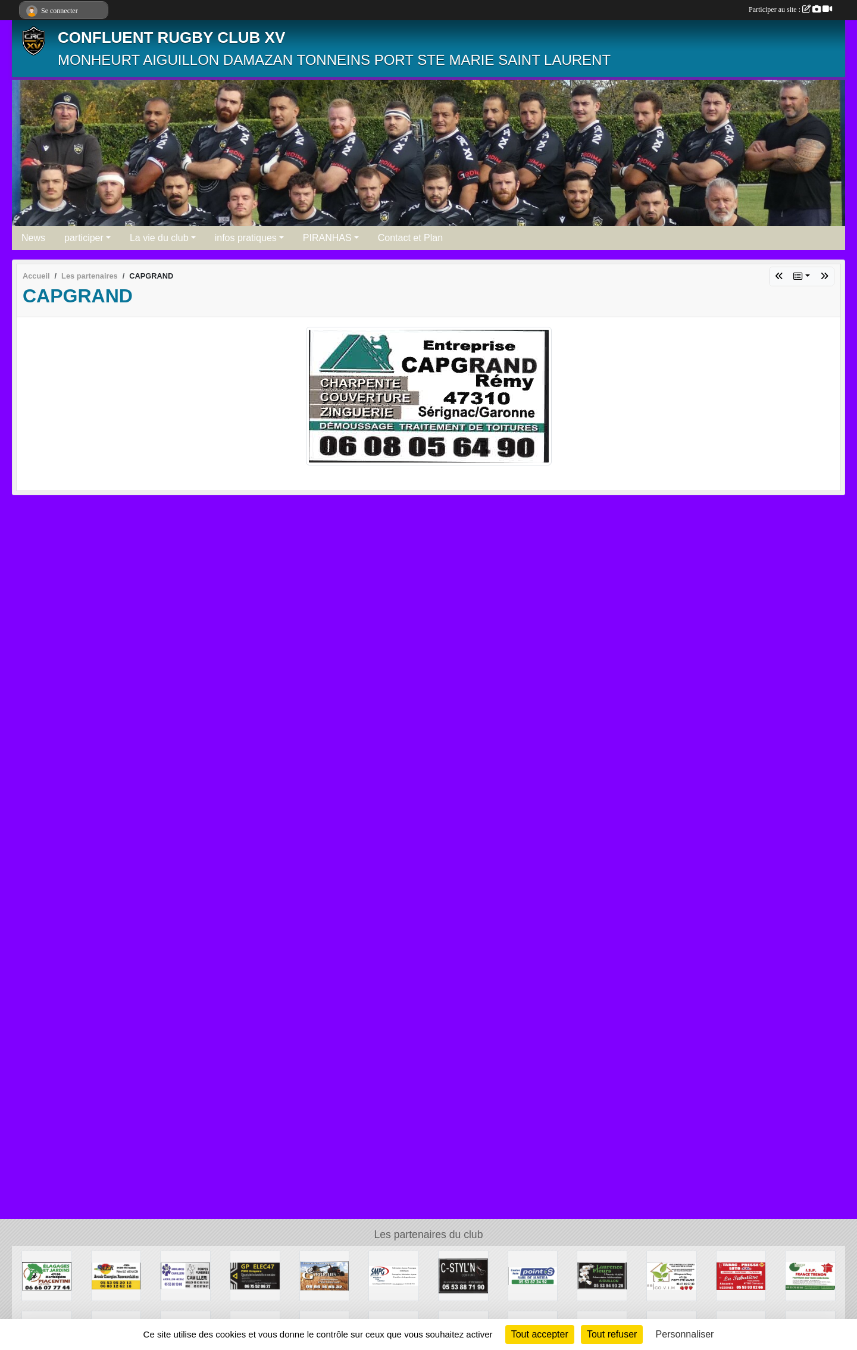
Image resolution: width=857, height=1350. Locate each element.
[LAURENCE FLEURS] (602, 1275)
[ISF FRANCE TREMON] (810, 1275)
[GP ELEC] (255, 1275)
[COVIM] (671, 1275)
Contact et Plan (410, 238)
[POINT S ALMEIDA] (533, 1275)
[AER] (116, 1275)
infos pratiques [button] (246, 238)
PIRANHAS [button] (327, 238)
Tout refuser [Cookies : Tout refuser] (612, 1334)
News (33, 238)
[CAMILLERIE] (185, 1275)
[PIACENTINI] (46, 1275)
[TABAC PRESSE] (741, 1275)
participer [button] (84, 238)
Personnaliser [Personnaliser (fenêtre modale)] (685, 1334)
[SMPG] (393, 1275)
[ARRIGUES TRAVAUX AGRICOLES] (324, 1275)
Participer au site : (790, 9)
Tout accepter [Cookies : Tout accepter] (539, 1334)
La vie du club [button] (159, 238)
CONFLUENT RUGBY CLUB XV (171, 37)
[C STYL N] (463, 1275)
